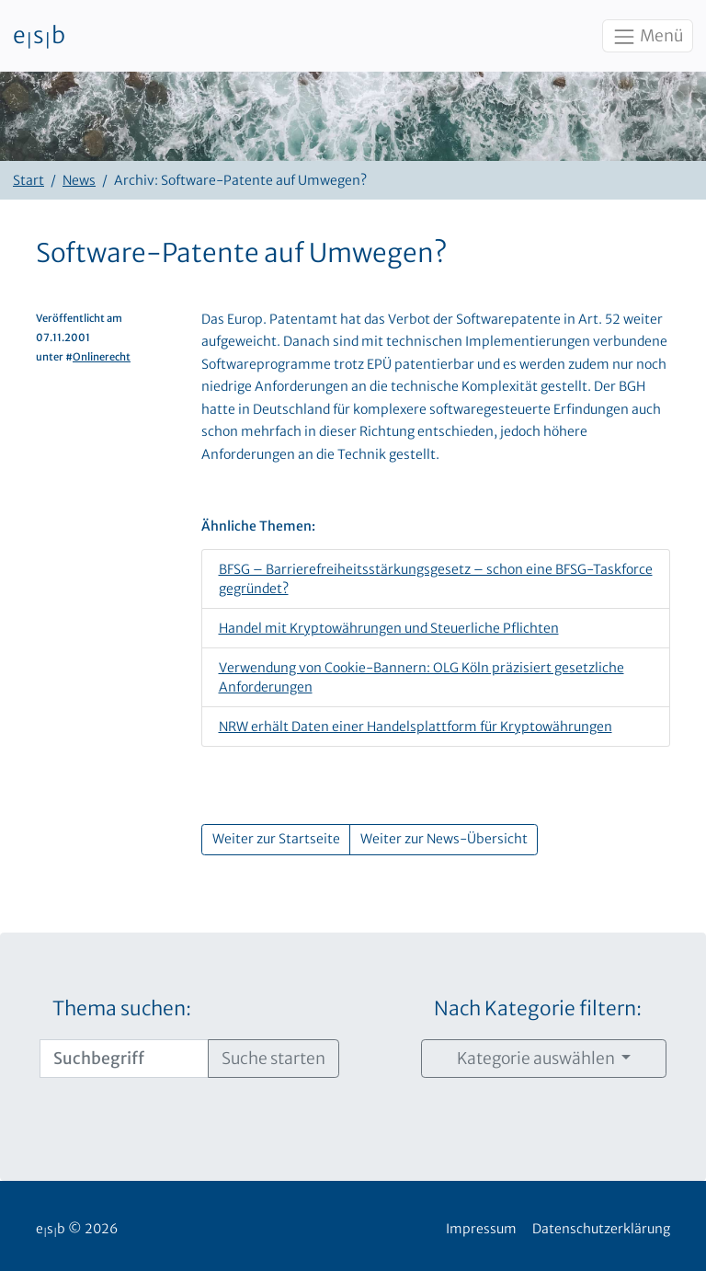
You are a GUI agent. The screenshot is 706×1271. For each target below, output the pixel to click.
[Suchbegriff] (124, 1058)
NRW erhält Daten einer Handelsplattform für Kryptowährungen (415, 726)
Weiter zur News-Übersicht (444, 838)
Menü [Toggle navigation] (647, 37)
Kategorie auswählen (537, 1058)
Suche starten (273, 1058)
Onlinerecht (102, 356)
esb (39, 36)
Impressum (481, 1228)
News (79, 180)
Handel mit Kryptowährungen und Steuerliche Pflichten (389, 628)
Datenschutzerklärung (601, 1228)
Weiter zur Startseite (276, 838)
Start (28, 180)
